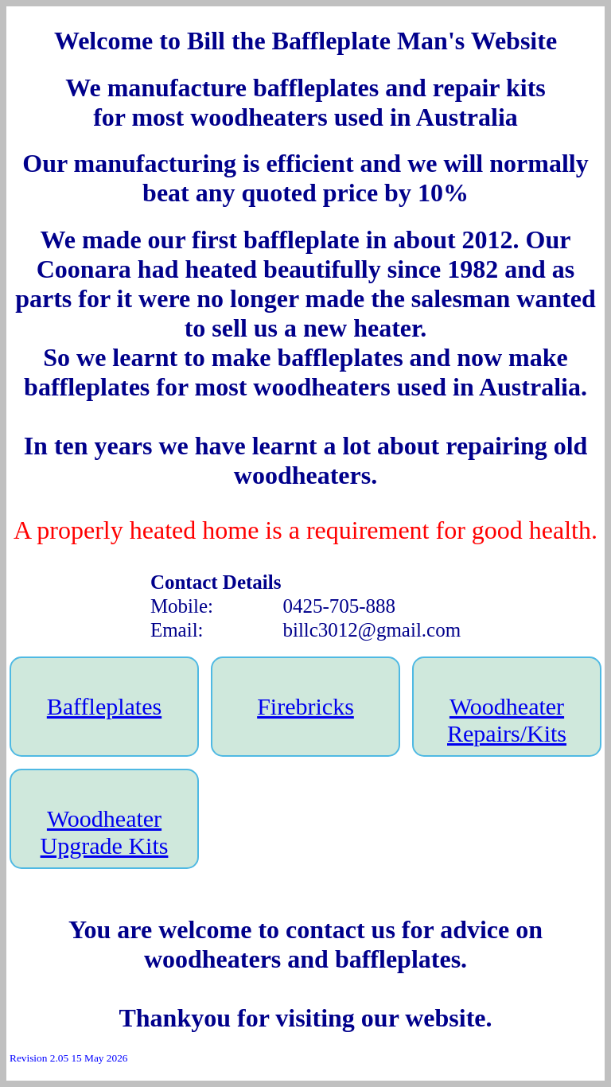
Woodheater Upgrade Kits (105, 832)
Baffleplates (104, 706)
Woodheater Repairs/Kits (506, 719)
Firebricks (305, 706)
